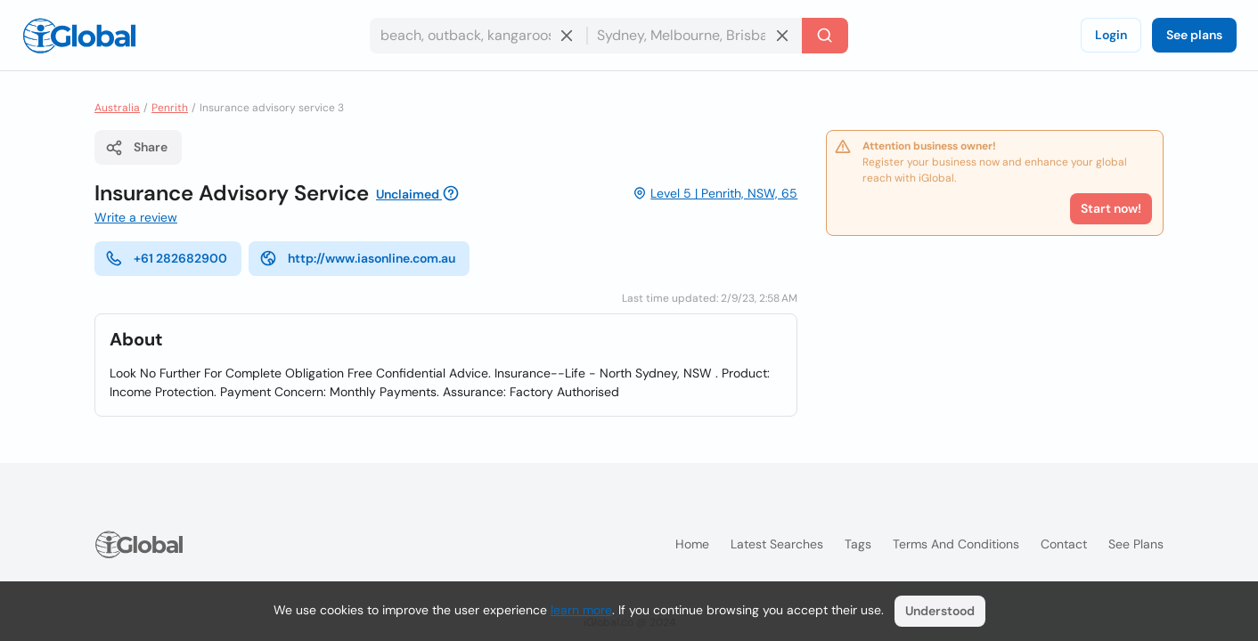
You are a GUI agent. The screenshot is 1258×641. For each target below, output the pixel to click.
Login (1111, 35)
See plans (1194, 35)
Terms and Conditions (956, 544)
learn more (581, 610)
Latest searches (777, 544)
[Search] (825, 35)
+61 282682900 (166, 258)
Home (692, 544)
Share (136, 148)
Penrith (169, 108)
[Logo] (79, 35)
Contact (1064, 544)
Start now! (1111, 208)
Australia (117, 108)
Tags (858, 544)
